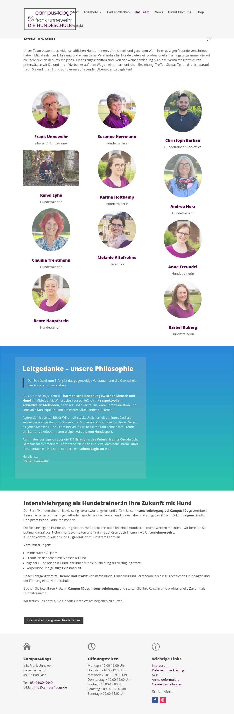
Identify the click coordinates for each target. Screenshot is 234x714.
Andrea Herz (182, 206)
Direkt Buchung (179, 12)
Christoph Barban (182, 140)
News (159, 12)
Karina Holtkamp (117, 197)
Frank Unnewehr (51, 136)
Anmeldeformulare (165, 679)
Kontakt (77, 26)
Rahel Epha (51, 195)
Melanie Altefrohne (116, 257)
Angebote (91, 12)
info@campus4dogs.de (50, 687)
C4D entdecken (118, 12)
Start (75, 12)
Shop (200, 12)
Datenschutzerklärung (168, 670)
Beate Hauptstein (51, 320)
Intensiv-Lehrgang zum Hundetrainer (53, 620)
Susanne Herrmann (117, 136)
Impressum (160, 665)
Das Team (142, 12)
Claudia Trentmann (51, 260)
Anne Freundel (182, 266)
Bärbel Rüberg (183, 327)
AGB (155, 675)
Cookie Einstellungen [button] (167, 684)
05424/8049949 (41, 683)
